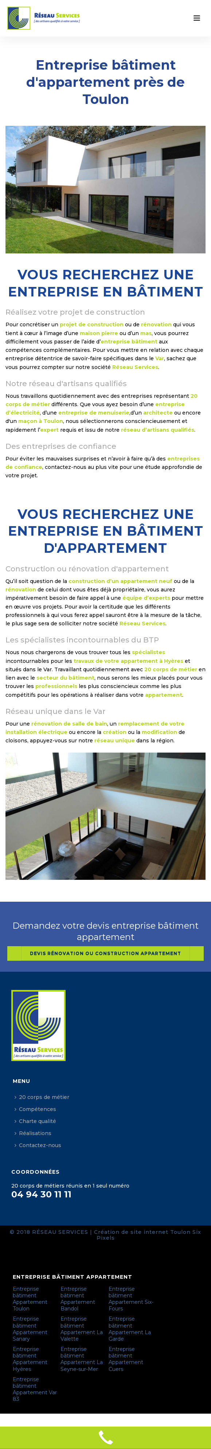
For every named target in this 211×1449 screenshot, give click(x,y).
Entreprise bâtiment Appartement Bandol (77, 1299)
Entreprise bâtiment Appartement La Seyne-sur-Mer (81, 1359)
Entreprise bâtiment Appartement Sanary (30, 1329)
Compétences (35, 1109)
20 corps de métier (42, 1097)
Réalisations (33, 1133)
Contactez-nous (38, 1145)
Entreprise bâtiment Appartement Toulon (30, 1299)
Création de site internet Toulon (142, 1232)
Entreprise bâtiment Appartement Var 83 (35, 1389)
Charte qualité (35, 1121)
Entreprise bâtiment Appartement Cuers (126, 1359)
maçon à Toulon (40, 421)
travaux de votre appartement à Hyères (128, 661)
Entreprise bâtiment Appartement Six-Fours (131, 1299)
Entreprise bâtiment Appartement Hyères (30, 1359)
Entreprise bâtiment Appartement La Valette (81, 1329)
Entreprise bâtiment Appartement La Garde (130, 1329)
